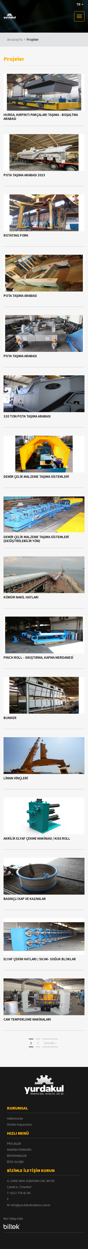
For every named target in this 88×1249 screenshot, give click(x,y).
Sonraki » (50, 1043)
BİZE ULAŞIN (15, 1162)
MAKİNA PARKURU (19, 1149)
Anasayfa (15, 39)
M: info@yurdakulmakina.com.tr (28, 1205)
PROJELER (14, 1143)
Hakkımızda (15, 1118)
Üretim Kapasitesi (19, 1124)
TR (80, 4)
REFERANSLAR (17, 1156)
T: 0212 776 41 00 (18, 1193)
